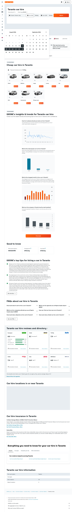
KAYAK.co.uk (9, 491)
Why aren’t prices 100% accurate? (39, 508)
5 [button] (54, 28)
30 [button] (33, 41)
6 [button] (57, 28)
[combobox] (11, 12)
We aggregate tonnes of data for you (39, 506)
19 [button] (20, 37)
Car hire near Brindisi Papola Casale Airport (38, 459)
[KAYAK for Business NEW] (2, 30)
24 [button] (14, 41)
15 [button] (30, 34)
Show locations (23, 348)
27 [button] (24, 41)
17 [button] (14, 37)
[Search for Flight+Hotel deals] (2, 14)
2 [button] (44, 28)
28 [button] (27, 41)
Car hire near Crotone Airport (54, 459)
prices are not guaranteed (33, 499)
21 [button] (27, 37)
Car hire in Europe (19, 491)
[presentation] (47, 328)
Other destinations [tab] (35, 450)
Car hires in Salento (43, 491)
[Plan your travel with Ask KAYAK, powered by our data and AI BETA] (2, 18)
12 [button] (20, 34)
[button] (2, 2)
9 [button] (44, 31)
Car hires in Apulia (34, 491)
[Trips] (2, 33)
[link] (38, 236)
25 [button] (17, 41)
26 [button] (20, 41)
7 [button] (27, 31)
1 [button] (30, 28)
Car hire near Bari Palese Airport (16, 459)
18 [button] (17, 37)
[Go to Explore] (2, 21)
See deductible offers (11, 436)
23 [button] (33, 37)
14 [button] (27, 34)
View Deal (16, 86)
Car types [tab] (17, 450)
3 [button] (14, 31)
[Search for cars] (2, 12)
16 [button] (33, 34)
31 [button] (14, 44)
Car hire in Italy (27, 491)
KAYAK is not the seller (39, 503)
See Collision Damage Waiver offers (15, 425)
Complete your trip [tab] (25, 450)
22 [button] (30, 37)
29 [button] (30, 41)
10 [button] (14, 34)
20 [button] (24, 37)
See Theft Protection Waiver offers (14, 427)
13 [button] (24, 34)
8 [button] (30, 31)
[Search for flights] (2, 6)
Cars (13, 491)
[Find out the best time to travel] (2, 27)
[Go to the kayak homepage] (9, 2)
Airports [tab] (10, 450)
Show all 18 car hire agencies (13, 376)
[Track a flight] (2, 24)
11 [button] (17, 34)
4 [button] (17, 31)
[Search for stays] (2, 9)
